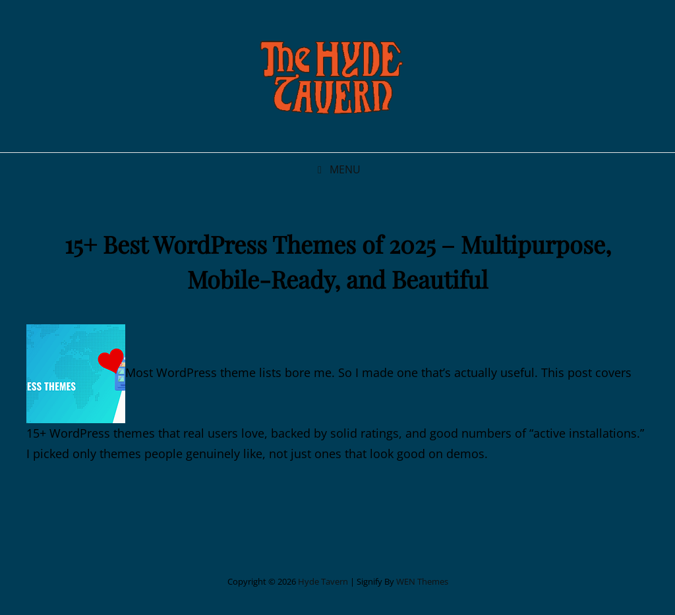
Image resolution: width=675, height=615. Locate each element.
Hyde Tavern (323, 581)
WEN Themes (422, 581)
